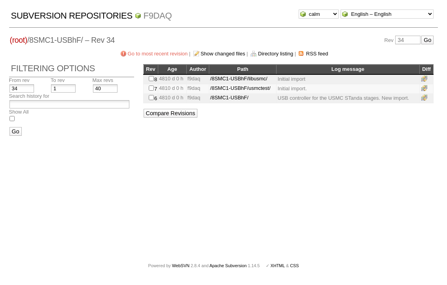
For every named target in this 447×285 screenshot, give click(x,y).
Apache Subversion (228, 265)
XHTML (278, 265)
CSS (294, 265)
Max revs (103, 80)
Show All (19, 112)
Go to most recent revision (158, 54)
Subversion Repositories (72, 16)
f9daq (158, 16)
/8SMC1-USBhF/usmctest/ (240, 88)
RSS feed (317, 54)
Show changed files (223, 54)
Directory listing (275, 54)
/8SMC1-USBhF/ (229, 98)
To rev (57, 80)
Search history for (29, 96)
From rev (19, 80)
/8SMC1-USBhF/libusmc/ (238, 79)
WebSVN (180, 265)
